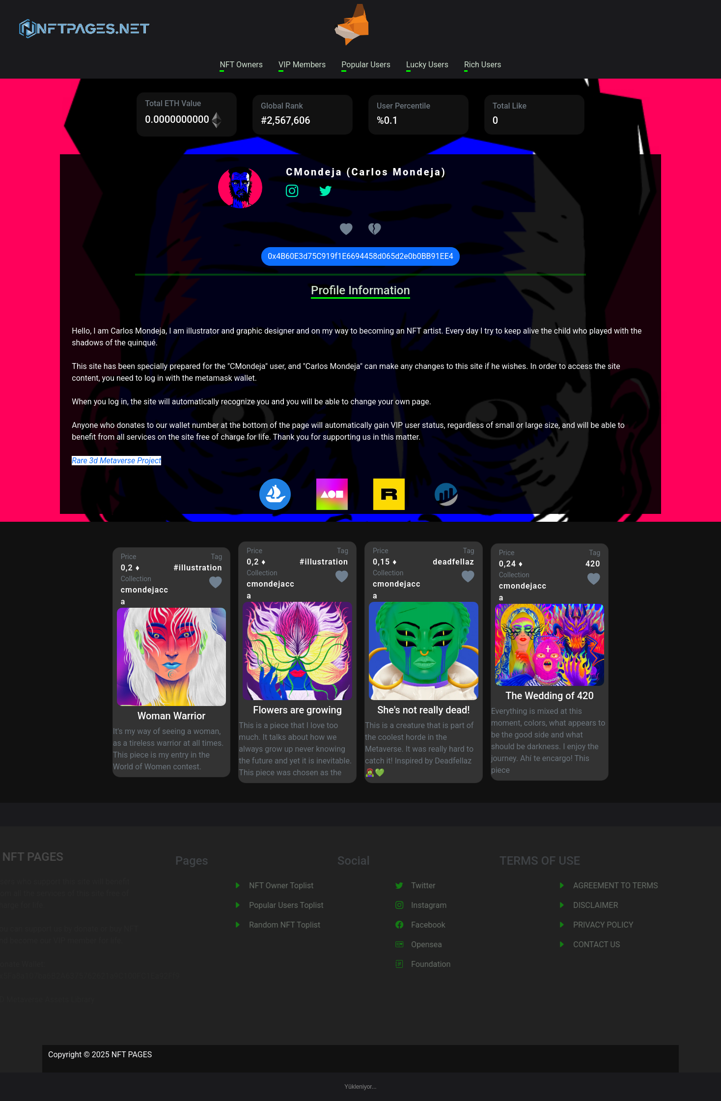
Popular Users (365, 64)
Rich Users (482, 64)
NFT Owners (241, 64)
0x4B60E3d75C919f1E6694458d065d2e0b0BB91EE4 (360, 256)
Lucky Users (427, 64)
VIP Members (302, 64)
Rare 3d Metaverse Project (116, 460)
